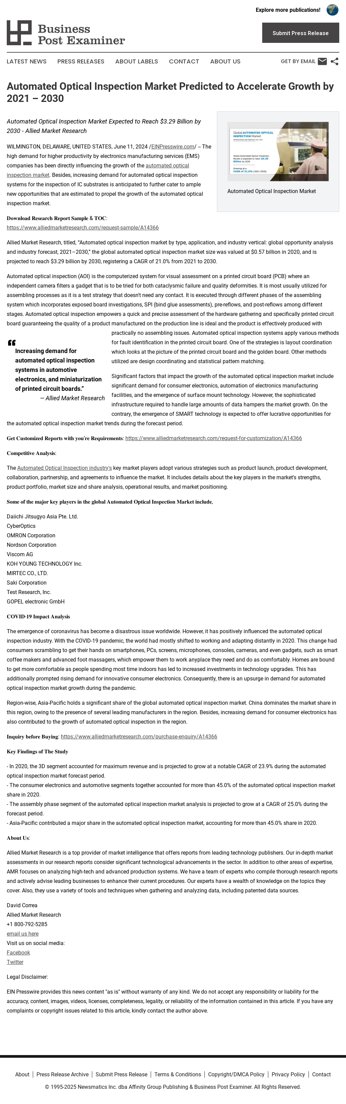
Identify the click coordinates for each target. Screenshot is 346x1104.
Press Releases (80, 61)
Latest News (27, 61)
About (22, 1074)
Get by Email (304, 61)
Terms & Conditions (177, 1074)
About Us (225, 61)
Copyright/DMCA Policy (236, 1074)
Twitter (15, 962)
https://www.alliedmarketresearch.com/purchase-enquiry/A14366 (139, 736)
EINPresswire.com (172, 146)
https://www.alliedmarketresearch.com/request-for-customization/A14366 (213, 438)
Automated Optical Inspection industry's (64, 468)
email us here (23, 934)
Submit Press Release (121, 1074)
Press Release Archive (62, 1074)
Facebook (18, 952)
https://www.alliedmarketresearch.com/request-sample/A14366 (83, 227)
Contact (184, 61)
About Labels (136, 61)
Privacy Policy (288, 1074)
